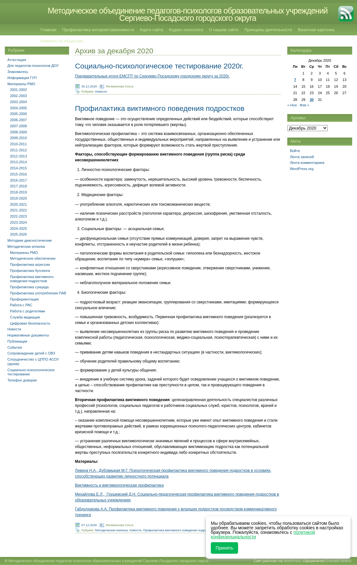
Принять (224, 548)
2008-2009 (18, 132)
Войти (295, 151)
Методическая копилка (111, 530)
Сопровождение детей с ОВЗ (31, 353)
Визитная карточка (316, 29)
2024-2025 (18, 228)
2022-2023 (18, 216)
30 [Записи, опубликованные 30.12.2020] (312, 100)
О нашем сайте (223, 29)
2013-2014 (18, 162)
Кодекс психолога (186, 29)
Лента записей (302, 157)
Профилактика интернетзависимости (98, 29)
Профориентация (24, 299)
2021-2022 (18, 210)
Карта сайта (151, 29)
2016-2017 (18, 180)
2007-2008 (18, 126)
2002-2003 (18, 96)
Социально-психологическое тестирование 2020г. (159, 66)
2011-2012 (18, 150)
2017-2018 (18, 186)
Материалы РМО (21, 84)
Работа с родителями (27, 311)
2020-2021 (18, 204)
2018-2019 (18, 192)
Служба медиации (25, 317)
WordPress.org (301, 169)
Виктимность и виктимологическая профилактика (119, 485)
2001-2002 (18, 90)
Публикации (17, 341)
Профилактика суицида (29, 287)
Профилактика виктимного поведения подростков (159, 108)
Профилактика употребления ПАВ (38, 293)
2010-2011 (18, 144)
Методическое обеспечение (33, 258)
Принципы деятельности (268, 29)
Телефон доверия (22, 380)
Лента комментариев (307, 163)
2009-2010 (18, 138)
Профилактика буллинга (30, 271)
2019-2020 (18, 198)
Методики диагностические (29, 240)
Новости (101, 91)
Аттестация (16, 60)
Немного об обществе (61, 41)
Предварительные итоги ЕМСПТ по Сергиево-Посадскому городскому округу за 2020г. (152, 76)
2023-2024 (18, 222)
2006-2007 (18, 120)
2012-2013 (18, 156)
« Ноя (292, 105)
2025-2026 (18, 234)
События (14, 347)
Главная (48, 29)
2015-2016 (18, 174)
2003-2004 (18, 102)
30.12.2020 (89, 86)
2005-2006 (18, 114)
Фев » (304, 105)
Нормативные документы (28, 335)
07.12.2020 (89, 524)
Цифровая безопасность (30, 323)
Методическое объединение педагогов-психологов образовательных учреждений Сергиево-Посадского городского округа (187, 14)
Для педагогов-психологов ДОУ (33, 65)
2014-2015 (18, 168)
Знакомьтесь (17, 72)
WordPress (292, 561)
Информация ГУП (22, 78)
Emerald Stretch (338, 561)
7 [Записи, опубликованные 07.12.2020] (295, 80)
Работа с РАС (21, 305)
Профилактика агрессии (30, 264)
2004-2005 (18, 108)
